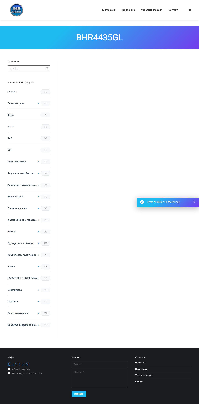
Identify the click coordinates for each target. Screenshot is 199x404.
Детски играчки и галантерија (23, 220)
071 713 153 (19, 3)
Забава (11, 231)
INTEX (11, 115)
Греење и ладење (17, 208)
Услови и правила (144, 375)
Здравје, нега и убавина (20, 243)
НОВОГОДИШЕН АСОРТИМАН (23, 278)
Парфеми (13, 301)
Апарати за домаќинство (21, 173)
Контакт (139, 381)
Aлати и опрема (16, 103)
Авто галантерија (17, 161)
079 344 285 (37, 3)
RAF (10, 138)
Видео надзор (15, 196)
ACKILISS (12, 91)
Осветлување (15, 290)
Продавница (141, 369)
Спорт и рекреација (18, 313)
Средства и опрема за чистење (23, 325)
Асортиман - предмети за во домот (23, 185)
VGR (10, 150)
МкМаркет (140, 363)
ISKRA (11, 126)
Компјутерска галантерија (22, 255)
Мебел (11, 266)
